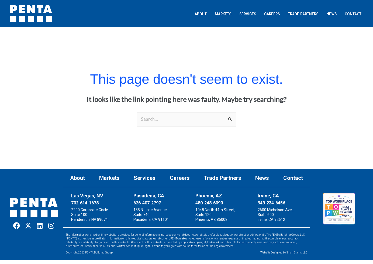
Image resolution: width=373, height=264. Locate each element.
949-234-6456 (271, 203)
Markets (109, 178)
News (262, 178)
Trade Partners (222, 178)
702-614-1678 (85, 203)
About (77, 178)
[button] (166, 14)
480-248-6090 (209, 203)
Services (145, 178)
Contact (293, 178)
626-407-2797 (147, 203)
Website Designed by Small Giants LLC (283, 252)
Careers (180, 178)
